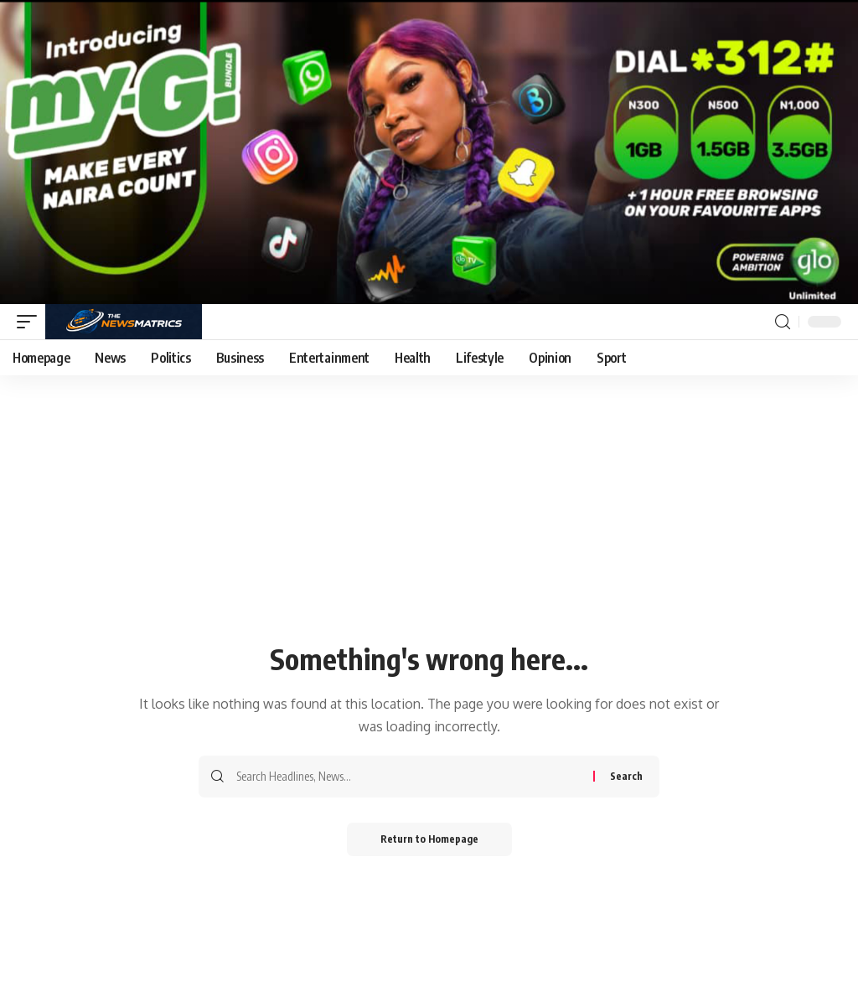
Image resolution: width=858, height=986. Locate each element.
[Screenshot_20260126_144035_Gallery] (429, 150)
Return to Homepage (429, 839)
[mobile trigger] (31, 321)
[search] (782, 322)
